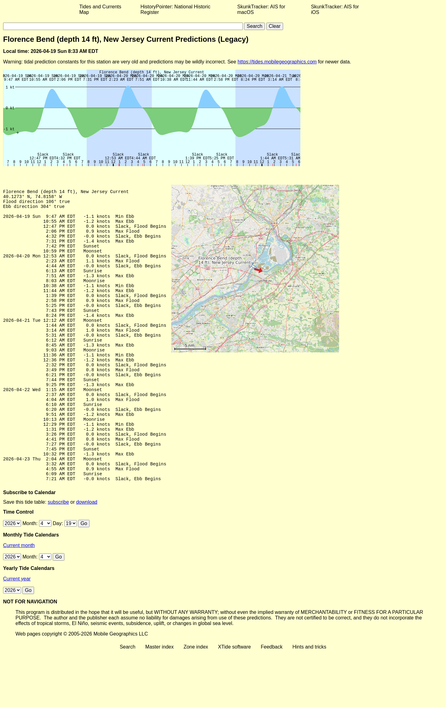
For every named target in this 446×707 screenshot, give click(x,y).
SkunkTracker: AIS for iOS (335, 9)
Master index (159, 701)
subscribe (58, 556)
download (87, 556)
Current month (19, 600)
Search (127, 701)
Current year (17, 633)
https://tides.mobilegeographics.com (277, 61)
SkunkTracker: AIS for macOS (261, 9)
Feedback (271, 701)
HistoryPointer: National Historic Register (176, 9)
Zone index (196, 701)
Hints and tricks (309, 701)
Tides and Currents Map (100, 9)
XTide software (234, 701)
